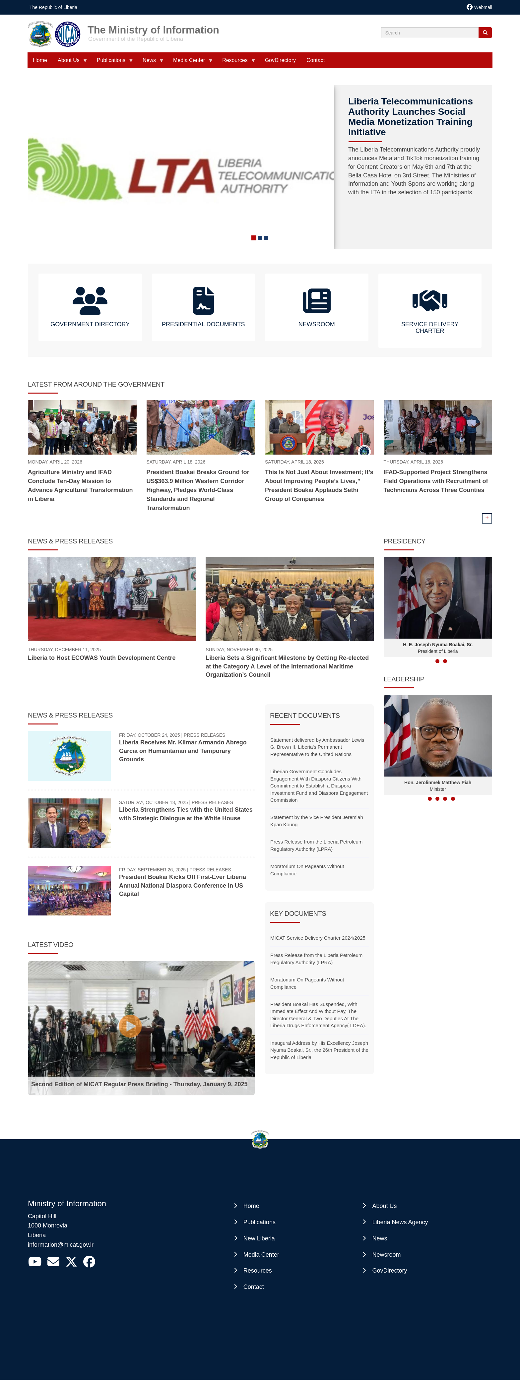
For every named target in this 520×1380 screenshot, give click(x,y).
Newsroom (386, 1254)
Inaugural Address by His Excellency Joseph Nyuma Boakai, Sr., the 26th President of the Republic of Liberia (319, 1050)
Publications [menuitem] (112, 62)
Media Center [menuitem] (190, 62)
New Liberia (259, 1238)
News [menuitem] (150, 62)
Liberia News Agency (400, 1222)
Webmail (483, 7)
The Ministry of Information (153, 27)
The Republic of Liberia (53, 7)
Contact (253, 1287)
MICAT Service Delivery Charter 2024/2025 (317, 938)
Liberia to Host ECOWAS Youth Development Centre (101, 658)
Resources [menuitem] (236, 62)
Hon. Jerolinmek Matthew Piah (437, 782)
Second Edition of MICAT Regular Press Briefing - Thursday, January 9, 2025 (139, 1084)
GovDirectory (389, 1270)
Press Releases (204, 735)
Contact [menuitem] (315, 60)
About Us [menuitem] (70, 62)
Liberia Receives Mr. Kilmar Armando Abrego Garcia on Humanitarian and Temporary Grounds (183, 751)
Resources (257, 1270)
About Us (384, 1206)
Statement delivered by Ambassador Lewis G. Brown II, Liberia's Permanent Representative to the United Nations (317, 747)
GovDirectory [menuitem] (280, 60)
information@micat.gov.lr (61, 1244)
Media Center (261, 1254)
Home (251, 1206)
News (379, 1238)
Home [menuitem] (40, 60)
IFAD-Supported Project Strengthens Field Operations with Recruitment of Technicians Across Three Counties (436, 481)
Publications (259, 1222)
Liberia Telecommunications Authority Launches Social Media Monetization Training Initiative (410, 116)
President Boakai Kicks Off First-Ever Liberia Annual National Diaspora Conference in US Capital (182, 885)
